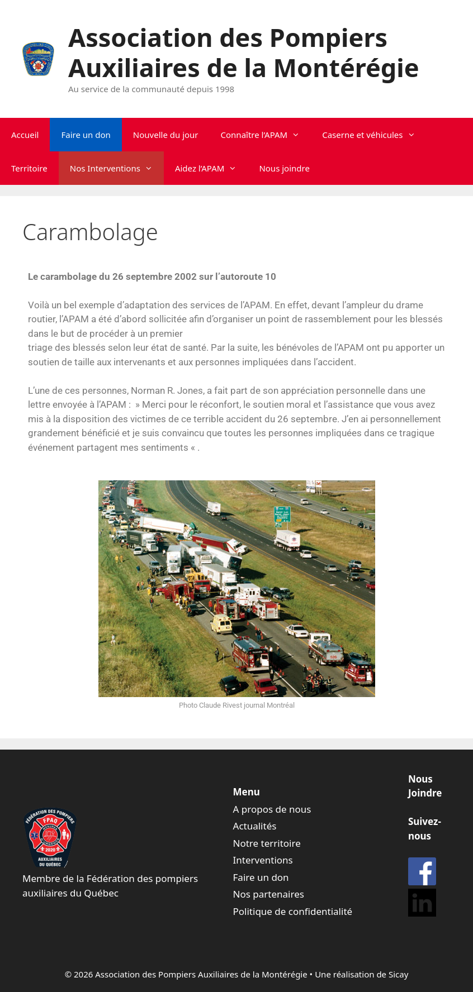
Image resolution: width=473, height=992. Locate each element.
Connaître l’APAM (266, 134)
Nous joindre (284, 168)
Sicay (398, 974)
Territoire (29, 168)
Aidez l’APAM (211, 168)
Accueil (25, 134)
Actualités (255, 825)
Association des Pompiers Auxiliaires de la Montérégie (243, 52)
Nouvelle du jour (165, 134)
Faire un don (85, 134)
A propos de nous (272, 809)
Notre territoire (267, 843)
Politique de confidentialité (293, 911)
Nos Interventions (117, 168)
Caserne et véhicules (374, 134)
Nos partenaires (268, 894)
